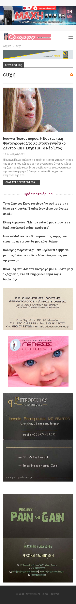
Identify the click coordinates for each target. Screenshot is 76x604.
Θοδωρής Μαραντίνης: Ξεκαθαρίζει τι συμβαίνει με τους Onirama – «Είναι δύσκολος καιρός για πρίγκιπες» (36, 255)
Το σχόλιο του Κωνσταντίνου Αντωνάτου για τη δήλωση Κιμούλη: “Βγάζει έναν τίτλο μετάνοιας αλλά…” (35, 209)
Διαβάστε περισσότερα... (21, 182)
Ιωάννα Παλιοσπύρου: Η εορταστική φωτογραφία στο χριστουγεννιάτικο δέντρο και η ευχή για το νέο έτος (34, 143)
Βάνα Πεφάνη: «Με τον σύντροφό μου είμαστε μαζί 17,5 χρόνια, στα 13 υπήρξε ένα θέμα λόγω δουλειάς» (38, 274)
